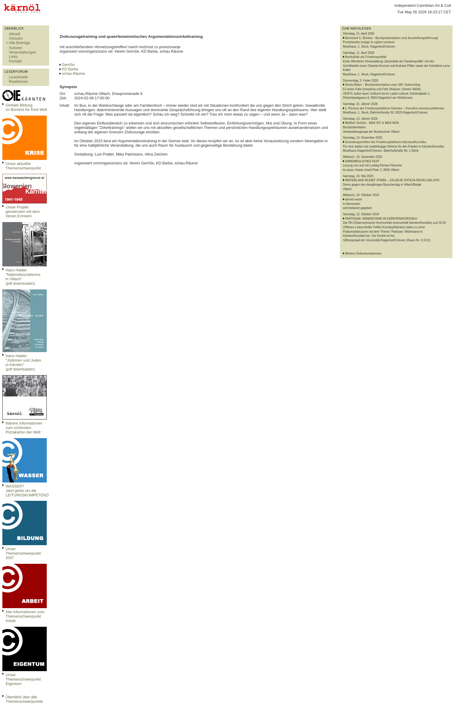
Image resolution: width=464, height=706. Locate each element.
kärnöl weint (353, 199)
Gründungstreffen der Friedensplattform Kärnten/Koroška (385, 142)
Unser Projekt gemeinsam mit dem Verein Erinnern (23, 211)
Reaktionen (18, 81)
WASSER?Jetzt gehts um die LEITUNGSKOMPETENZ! (27, 490)
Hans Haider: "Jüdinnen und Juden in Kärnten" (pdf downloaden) (23, 362)
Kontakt (15, 61)
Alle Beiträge (19, 43)
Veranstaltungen (22, 52)
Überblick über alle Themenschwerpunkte (24, 699)
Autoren (15, 48)
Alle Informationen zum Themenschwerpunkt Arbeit (25, 616)
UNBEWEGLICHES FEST (362, 161)
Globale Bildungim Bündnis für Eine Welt (26, 107)
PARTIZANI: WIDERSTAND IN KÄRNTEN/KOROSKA (381, 218)
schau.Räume (73, 73)
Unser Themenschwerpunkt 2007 (23, 553)
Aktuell (14, 34)
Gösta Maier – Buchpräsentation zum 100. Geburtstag (382, 84)
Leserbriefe (18, 77)
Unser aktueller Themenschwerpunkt (23, 165)
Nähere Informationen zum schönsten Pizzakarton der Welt (24, 427)
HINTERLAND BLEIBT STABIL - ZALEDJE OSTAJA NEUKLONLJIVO (392, 180)
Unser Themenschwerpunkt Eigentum (23, 679)
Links (13, 56)
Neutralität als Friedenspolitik (365, 57)
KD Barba (70, 69)
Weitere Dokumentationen (363, 253)
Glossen (16, 38)
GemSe (68, 64)
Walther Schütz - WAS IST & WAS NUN (372, 122)
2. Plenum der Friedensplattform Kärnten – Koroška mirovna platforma (394, 108)
